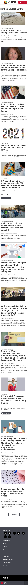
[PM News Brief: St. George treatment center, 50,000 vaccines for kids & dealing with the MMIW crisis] (13, 169)
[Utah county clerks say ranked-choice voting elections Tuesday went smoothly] (13, 211)
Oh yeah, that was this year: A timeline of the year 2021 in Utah (14, 147)
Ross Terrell (4, 153)
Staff (4, 549)
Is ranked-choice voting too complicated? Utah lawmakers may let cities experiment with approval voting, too (13, 267)
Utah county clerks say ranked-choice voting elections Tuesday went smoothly (12, 226)
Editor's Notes (4, 143)
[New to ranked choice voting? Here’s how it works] (13, 18)
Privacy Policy (6, 556)
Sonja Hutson (4, 233)
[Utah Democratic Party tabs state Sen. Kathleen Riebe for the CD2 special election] (13, 53)
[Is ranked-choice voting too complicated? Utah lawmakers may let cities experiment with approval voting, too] (13, 251)
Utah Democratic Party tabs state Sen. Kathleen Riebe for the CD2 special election (14, 67)
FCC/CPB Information (8, 559)
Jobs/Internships (7, 553)
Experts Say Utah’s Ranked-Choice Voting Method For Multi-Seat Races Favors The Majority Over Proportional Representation (14, 444)
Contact (5, 546)
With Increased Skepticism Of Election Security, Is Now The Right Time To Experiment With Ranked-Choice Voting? (14, 310)
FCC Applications (7, 562)
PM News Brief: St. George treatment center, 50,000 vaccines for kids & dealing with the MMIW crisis (13, 184)
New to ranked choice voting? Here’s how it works (14, 31)
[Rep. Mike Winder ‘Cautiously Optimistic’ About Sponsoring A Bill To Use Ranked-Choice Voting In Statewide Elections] (13, 339)
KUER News (4, 190)
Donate (23, 2)
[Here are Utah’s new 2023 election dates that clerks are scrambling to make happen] (13, 92)
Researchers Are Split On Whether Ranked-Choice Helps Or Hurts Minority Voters (12, 492)
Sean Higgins (4, 35)
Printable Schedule (7, 565)
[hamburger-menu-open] (2, 2)
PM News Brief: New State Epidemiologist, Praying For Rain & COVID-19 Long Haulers (13, 399)
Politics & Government (7, 28)
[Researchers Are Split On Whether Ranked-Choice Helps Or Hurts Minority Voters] (13, 477)
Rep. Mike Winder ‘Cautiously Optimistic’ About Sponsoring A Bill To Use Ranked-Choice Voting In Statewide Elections (13, 355)
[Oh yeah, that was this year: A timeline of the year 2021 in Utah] (13, 133)
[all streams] (26, 583)
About (4, 543)
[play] (2, 583)
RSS (4, 569)
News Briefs (4, 179)
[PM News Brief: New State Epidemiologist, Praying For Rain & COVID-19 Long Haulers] (13, 384)
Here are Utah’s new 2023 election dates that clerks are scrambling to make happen (12, 107)
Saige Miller (4, 73)
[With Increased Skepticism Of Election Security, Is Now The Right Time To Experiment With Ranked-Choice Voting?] (13, 294)
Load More (14, 514)
